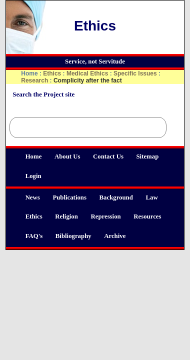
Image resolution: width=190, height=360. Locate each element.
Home (34, 156)
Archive (115, 236)
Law (152, 197)
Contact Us (108, 156)
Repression (105, 216)
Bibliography (74, 236)
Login (34, 176)
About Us (67, 156)
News (33, 197)
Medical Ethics (87, 73)
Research (34, 80)
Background (116, 197)
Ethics (34, 216)
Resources (147, 216)
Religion (66, 216)
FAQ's (34, 236)
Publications (69, 197)
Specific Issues (135, 73)
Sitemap (147, 156)
